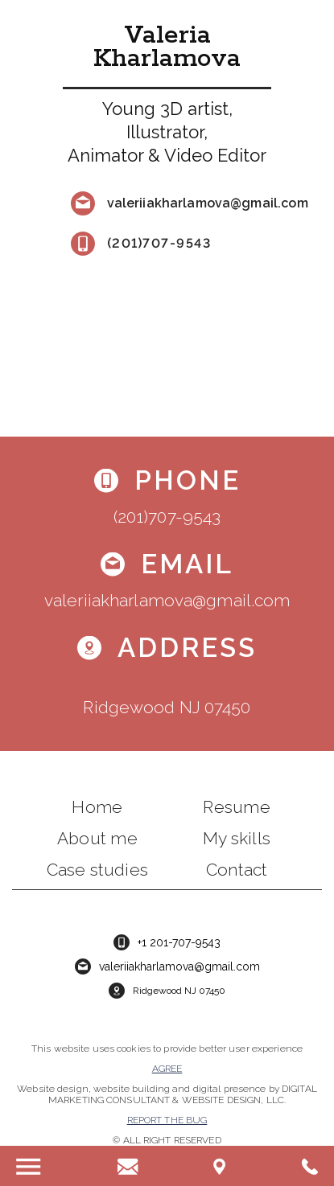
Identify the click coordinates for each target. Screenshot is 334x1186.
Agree (167, 1068)
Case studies (98, 870)
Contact (236, 870)
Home (97, 807)
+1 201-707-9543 (179, 942)
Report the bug (167, 1120)
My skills (236, 838)
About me (97, 838)
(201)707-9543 (159, 243)
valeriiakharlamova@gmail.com (207, 203)
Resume (236, 807)
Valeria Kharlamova (167, 47)
